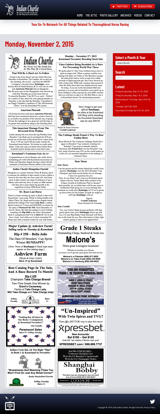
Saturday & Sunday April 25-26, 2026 (132, 110)
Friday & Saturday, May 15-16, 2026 (131, 91)
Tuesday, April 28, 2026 (126, 106)
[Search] (133, 78)
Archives (125, 15)
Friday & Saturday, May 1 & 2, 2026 (131, 95)
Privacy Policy (149, 407)
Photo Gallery (109, 15)
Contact (150, 15)
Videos (138, 15)
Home (80, 15)
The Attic (91, 15)
